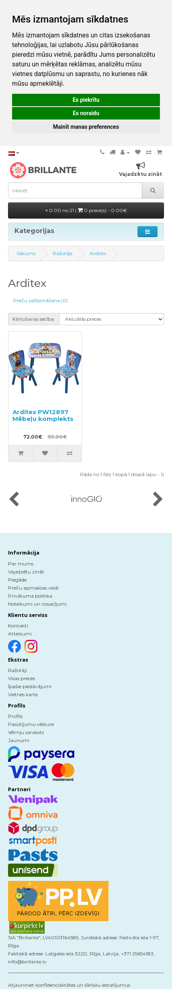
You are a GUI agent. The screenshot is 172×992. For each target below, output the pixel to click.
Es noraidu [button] (86, 113)
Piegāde (17, 580)
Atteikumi (20, 634)
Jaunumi (18, 740)
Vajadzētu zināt (26, 572)
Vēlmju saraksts (26, 732)
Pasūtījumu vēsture (31, 724)
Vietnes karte (23, 694)
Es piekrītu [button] (86, 100)
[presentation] (14, 499)
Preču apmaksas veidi (33, 588)
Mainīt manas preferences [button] (86, 127)
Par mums (20, 564)
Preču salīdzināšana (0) (40, 300)
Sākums (25, 253)
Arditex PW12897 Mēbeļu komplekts (43, 415)
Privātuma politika (30, 596)
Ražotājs (62, 253)
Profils (15, 716)
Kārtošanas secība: (33, 319)
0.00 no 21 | (86, 210)
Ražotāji (17, 670)
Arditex (98, 253)
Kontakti (18, 626)
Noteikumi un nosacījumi (37, 604)
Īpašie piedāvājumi (29, 686)
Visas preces (21, 678)
